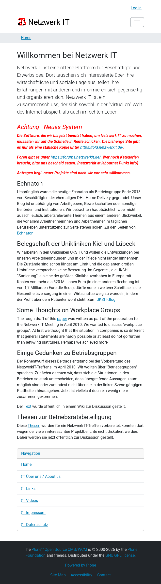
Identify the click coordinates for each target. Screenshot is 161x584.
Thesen (34, 425)
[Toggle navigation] (137, 22)
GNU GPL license (120, 555)
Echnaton (25, 233)
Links (28, 488)
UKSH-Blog (106, 299)
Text (27, 406)
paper (62, 318)
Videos (29, 500)
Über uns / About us (41, 476)
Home (26, 37)
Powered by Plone (80, 565)
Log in (136, 8)
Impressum (33, 512)
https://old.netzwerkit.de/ (101, 147)
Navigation (30, 453)
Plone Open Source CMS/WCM (59, 549)
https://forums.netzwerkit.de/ (76, 157)
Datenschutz (34, 524)
